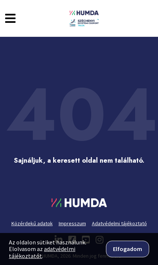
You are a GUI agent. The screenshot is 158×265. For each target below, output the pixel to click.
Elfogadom (127, 248)
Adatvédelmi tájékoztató (119, 223)
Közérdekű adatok (32, 223)
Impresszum (72, 223)
